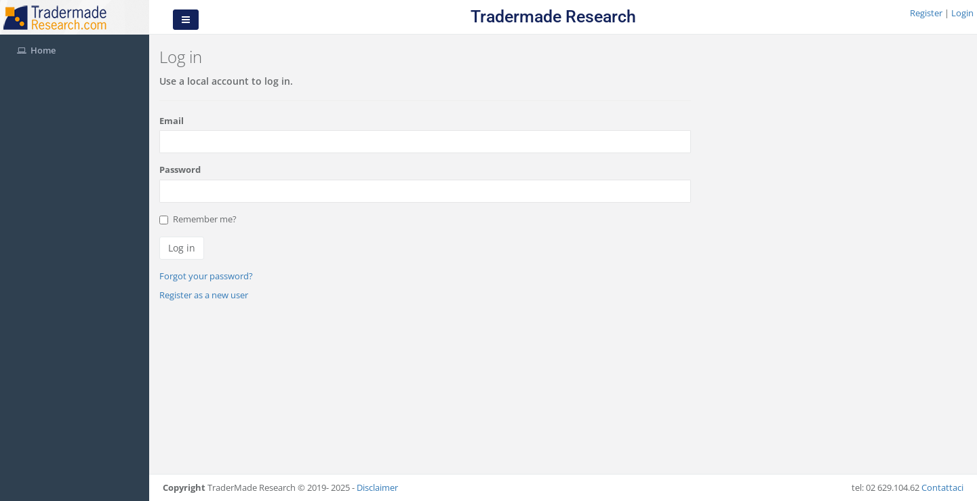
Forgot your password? (206, 276)
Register (927, 13)
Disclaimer (377, 487)
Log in (181, 247)
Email (171, 121)
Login (962, 13)
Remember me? (198, 219)
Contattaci (942, 487)
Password (180, 169)
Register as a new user (203, 295)
